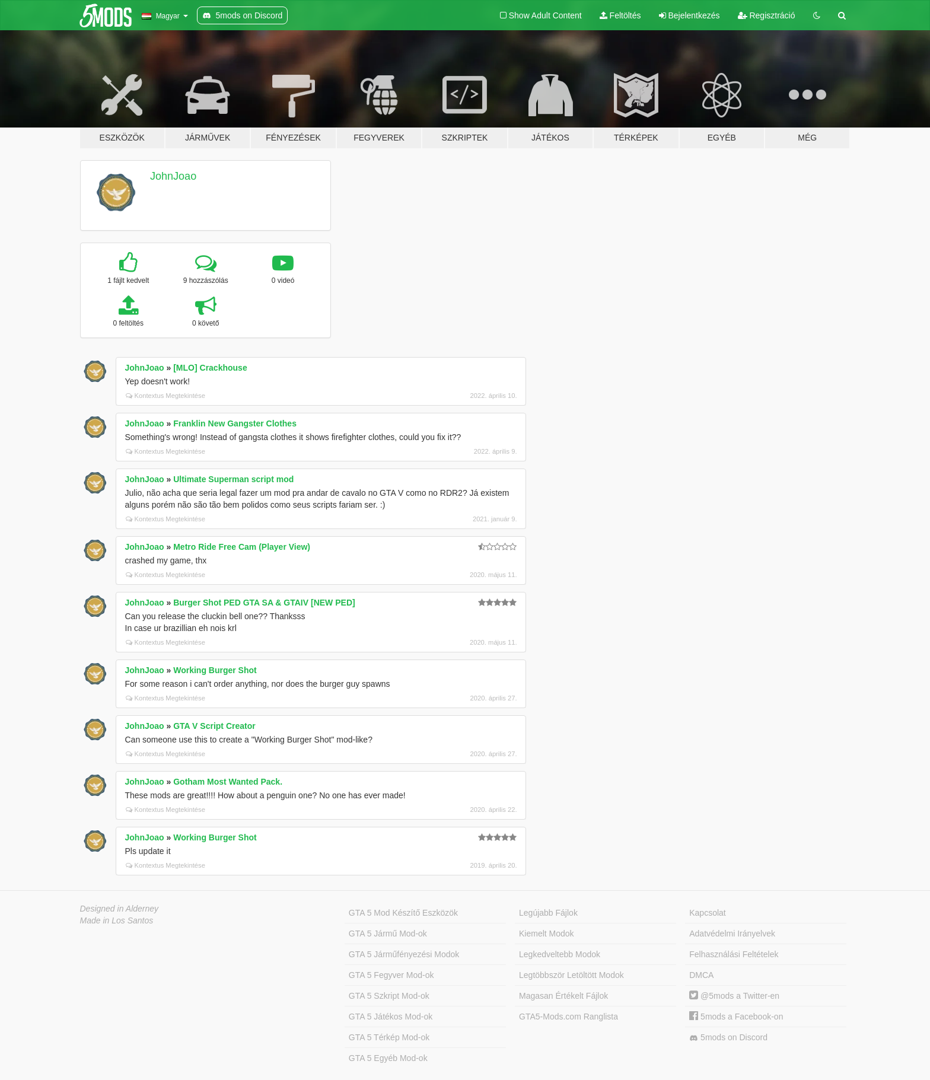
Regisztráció (766, 15)
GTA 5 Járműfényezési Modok (404, 954)
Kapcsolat (707, 912)
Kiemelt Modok (546, 933)
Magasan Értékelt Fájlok (563, 996)
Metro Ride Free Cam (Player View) (241, 547)
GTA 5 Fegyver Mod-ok (391, 975)
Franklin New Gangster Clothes (235, 423)
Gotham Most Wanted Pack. (227, 781)
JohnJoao (173, 176)
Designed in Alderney (119, 908)
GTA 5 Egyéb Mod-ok (388, 1058)
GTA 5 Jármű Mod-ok (388, 933)
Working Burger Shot (215, 670)
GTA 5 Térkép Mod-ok (389, 1037)
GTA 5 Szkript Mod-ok (389, 996)
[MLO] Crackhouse (210, 367)
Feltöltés (620, 15)
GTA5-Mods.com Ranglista (568, 1016)
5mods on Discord (728, 1038)
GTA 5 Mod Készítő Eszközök (403, 912)
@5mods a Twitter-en (734, 995)
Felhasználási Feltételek (733, 954)
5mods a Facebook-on (736, 1016)
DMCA (701, 975)
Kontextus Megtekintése (165, 395)
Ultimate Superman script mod (233, 479)
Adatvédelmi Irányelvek (732, 933)
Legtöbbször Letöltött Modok (571, 975)
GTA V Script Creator (214, 726)
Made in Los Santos (117, 920)
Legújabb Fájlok (548, 912)
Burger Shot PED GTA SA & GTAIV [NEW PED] (264, 602)
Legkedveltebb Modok (559, 954)
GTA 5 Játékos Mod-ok (390, 1016)
